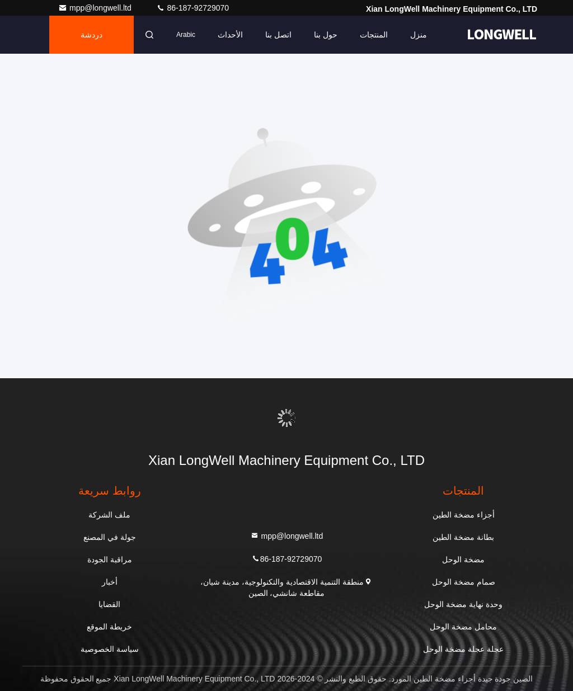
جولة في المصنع (109, 537)
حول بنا (325, 34)
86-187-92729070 (192, 7)
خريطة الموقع (109, 626)
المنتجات (374, 34)
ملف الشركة (109, 514)
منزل (418, 34)
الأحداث (230, 34)
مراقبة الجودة (109, 559)
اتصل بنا (278, 34)
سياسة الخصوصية (110, 649)
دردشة (91, 34)
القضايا (109, 604)
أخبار (110, 581)
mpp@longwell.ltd (96, 7)
